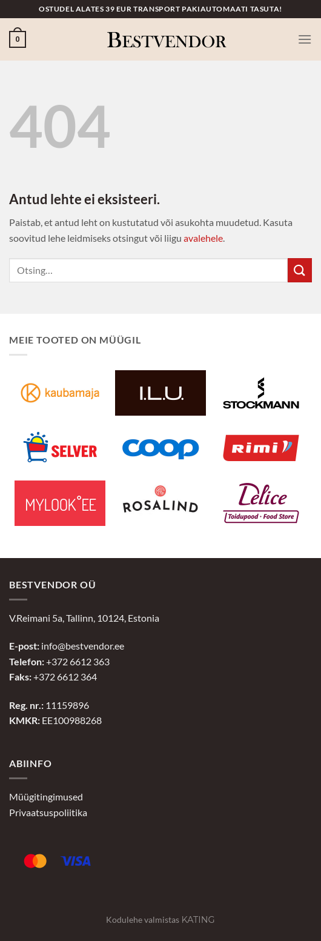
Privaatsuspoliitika (48, 812)
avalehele (203, 238)
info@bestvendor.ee (82, 645)
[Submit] (300, 270)
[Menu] (304, 39)
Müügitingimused (46, 796)
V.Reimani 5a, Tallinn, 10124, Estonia (84, 617)
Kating (197, 919)
